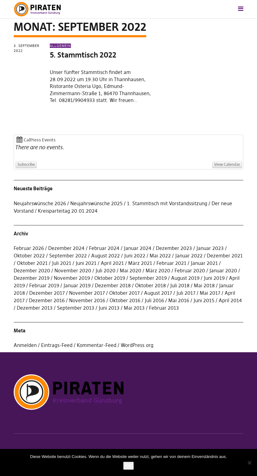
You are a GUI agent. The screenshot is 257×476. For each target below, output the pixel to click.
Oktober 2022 (29, 255)
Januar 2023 (210, 248)
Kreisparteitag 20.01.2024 (68, 211)
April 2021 (112, 263)
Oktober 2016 (125, 300)
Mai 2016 (178, 300)
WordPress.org (137, 345)
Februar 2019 (44, 285)
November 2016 (87, 300)
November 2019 (72, 278)
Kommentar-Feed (96, 345)
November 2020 (72, 270)
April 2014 (230, 300)
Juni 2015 (204, 300)
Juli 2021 (61, 263)
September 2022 (68, 255)
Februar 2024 (104, 248)
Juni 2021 (86, 263)
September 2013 (75, 308)
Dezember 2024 (66, 248)
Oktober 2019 (109, 278)
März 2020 (158, 270)
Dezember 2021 (225, 255)
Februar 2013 (164, 308)
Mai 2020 (130, 270)
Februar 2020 (190, 270)
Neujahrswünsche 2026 (40, 203)
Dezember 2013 (35, 308)
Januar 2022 (189, 255)
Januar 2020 (223, 270)
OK (129, 465)
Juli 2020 (105, 270)
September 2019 (148, 278)
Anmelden (25, 345)
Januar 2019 (77, 285)
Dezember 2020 (32, 270)
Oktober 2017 (124, 293)
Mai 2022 (160, 255)
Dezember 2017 (47, 293)
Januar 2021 (204, 263)
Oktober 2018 (150, 285)
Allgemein (60, 46)
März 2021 (140, 263)
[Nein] (249, 463)
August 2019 (185, 278)
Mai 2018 (204, 285)
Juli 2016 (154, 300)
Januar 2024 (138, 248)
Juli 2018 (179, 285)
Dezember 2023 (174, 248)
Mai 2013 (134, 308)
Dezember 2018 (113, 285)
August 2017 (158, 293)
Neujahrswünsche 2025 (96, 203)
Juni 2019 (214, 278)
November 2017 (87, 293)
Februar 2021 (171, 263)
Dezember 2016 (47, 300)
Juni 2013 (109, 308)
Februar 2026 (29, 248)
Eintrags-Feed (56, 345)
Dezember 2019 (31, 278)
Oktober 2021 (32, 263)
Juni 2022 (134, 255)
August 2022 (105, 255)
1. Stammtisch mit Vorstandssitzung (167, 203)
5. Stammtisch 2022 (83, 54)
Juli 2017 (185, 293)
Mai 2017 (210, 293)
